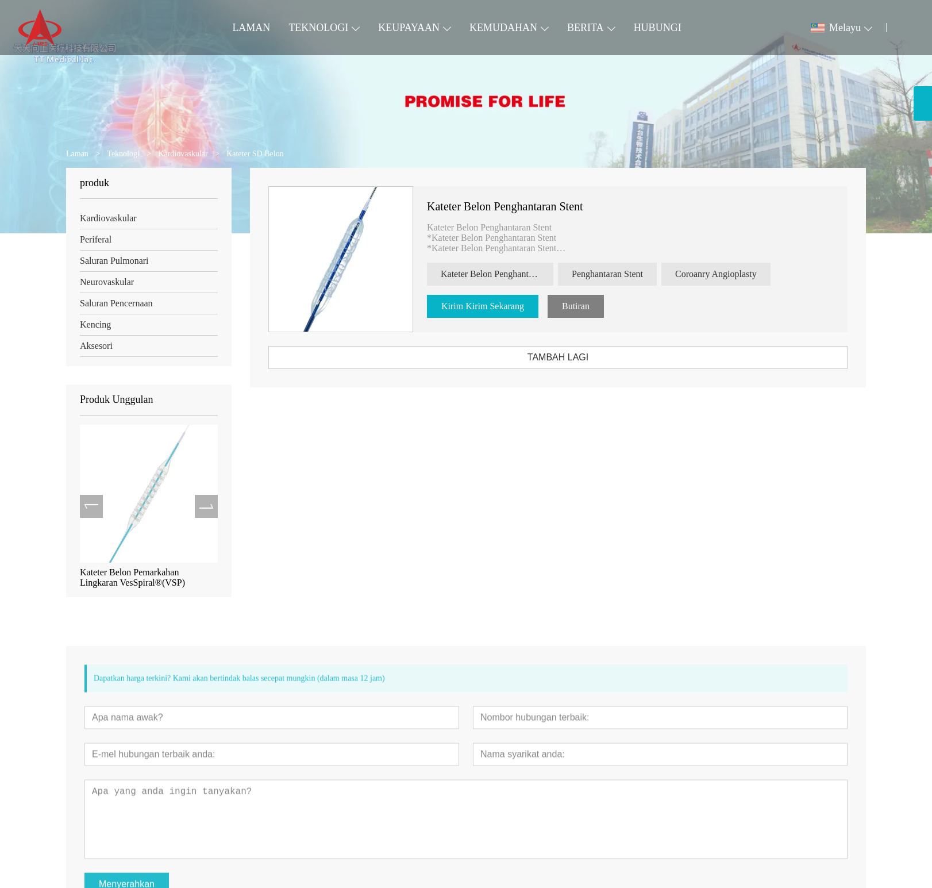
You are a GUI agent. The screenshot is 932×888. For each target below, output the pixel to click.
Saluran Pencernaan (114, 303)
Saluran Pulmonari (112, 261)
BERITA (585, 27)
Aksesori (94, 346)
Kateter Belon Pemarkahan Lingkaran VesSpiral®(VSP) (130, 577)
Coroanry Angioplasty (720, 274)
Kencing (93, 324)
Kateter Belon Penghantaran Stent (510, 206)
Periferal (94, 239)
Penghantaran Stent (612, 274)
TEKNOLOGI (318, 27)
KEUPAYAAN (409, 27)
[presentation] (89, 506)
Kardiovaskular (106, 218)
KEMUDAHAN (503, 27)
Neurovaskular (105, 282)
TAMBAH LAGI (562, 357)
